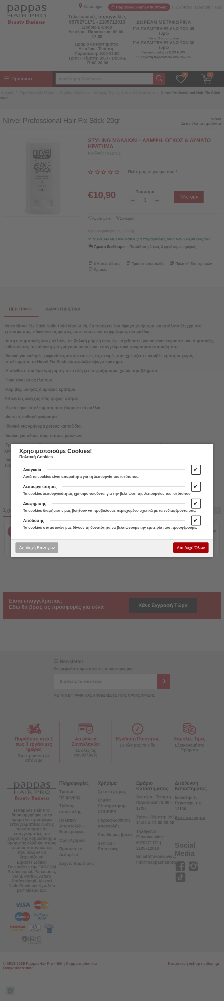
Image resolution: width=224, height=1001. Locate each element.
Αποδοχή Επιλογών (37, 547)
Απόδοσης (33, 520)
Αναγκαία (32, 469)
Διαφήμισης (34, 503)
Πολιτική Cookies (36, 456)
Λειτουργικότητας (40, 486)
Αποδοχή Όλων (191, 547)
